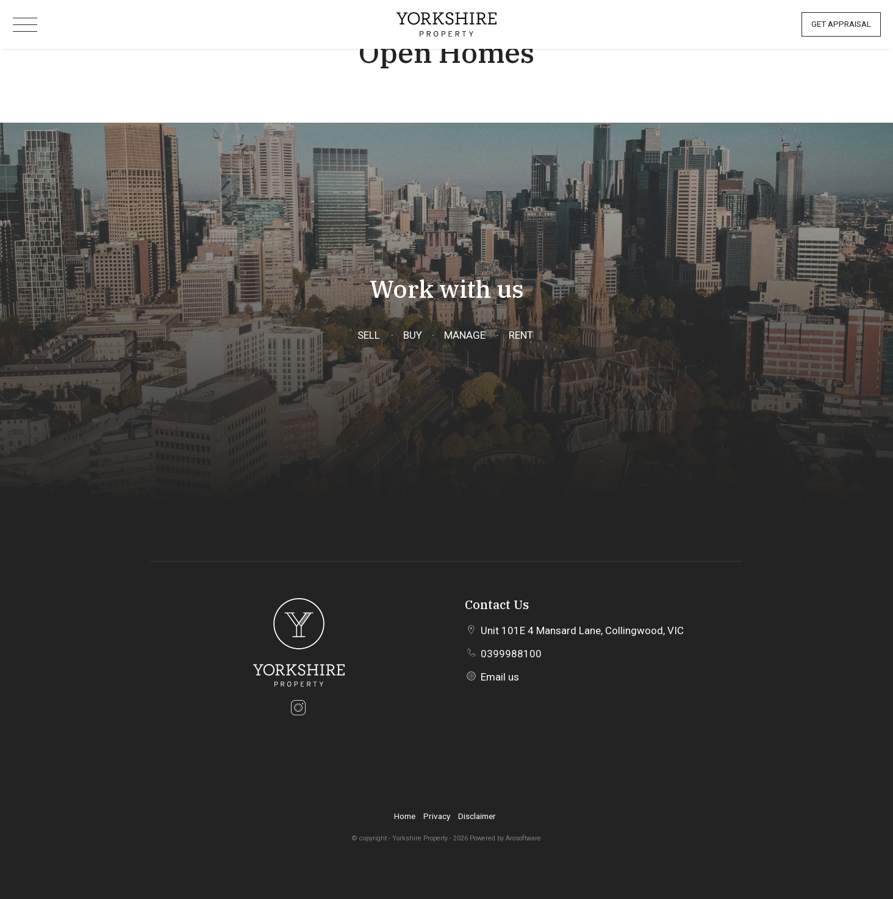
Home (404, 816)
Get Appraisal (841, 24)
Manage (465, 335)
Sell (368, 335)
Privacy (436, 816)
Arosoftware (523, 838)
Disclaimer (477, 816)
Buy (412, 335)
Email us (500, 677)
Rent (521, 335)
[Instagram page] (298, 709)
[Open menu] (25, 24)
